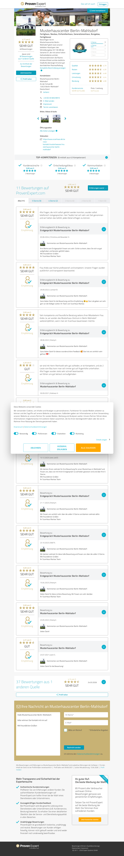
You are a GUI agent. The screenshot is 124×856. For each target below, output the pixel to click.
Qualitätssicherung (93, 846)
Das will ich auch (88, 3)
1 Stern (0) (102, 200)
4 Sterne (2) (53, 200)
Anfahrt (46, 92)
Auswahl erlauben (62, 449)
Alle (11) (21, 200)
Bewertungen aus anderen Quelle (26, 57)
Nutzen (74, 69)
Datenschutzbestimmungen (45, 428)
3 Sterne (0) (69, 200)
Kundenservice (77, 88)
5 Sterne (93, 42)
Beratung (75, 81)
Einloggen (103, 4)
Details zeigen (92, 441)
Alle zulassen (88, 449)
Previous (38, 118)
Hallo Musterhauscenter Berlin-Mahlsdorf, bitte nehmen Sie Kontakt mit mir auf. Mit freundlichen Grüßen (38, 734)
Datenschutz (76, 848)
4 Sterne (93, 45)
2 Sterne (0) (86, 200)
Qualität (75, 65)
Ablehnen (36, 449)
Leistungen (76, 73)
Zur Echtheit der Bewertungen (26, 65)
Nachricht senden (74, 747)
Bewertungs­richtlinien (79, 846)
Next (65, 118)
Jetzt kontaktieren (97, 10)
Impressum (28, 428)
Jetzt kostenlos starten (90, 819)
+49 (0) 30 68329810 (51, 98)
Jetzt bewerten (26, 73)
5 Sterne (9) (36, 200)
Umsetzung (76, 77)
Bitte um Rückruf (75, 730)
